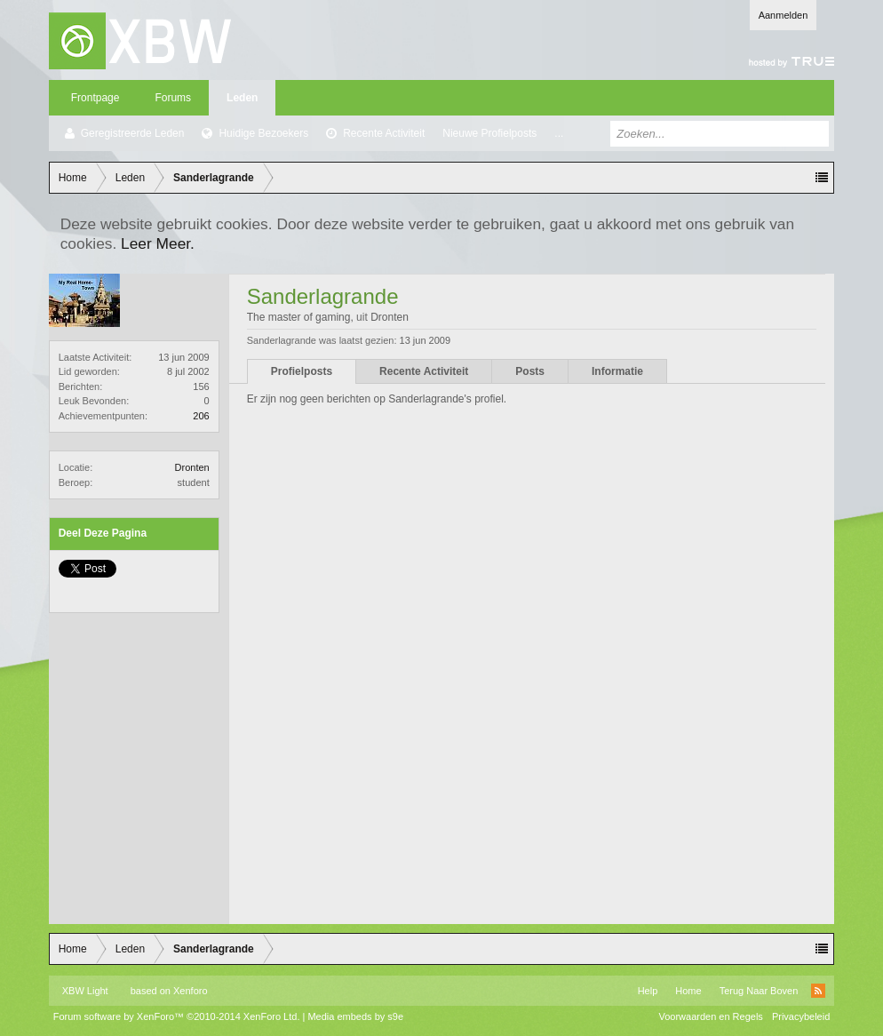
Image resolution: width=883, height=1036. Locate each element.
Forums (173, 98)
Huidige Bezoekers (263, 133)
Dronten (192, 467)
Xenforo (190, 990)
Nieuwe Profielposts (489, 133)
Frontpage (95, 98)
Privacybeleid (801, 1016)
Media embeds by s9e (355, 1016)
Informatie (617, 371)
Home (688, 990)
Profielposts (301, 371)
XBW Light (85, 990)
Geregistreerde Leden (133, 133)
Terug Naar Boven (759, 990)
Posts (530, 371)
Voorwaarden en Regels (710, 1016)
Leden (242, 98)
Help (648, 990)
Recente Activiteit (384, 133)
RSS (818, 991)
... (558, 133)
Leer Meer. (158, 243)
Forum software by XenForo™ (176, 1016)
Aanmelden (783, 15)
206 (201, 415)
